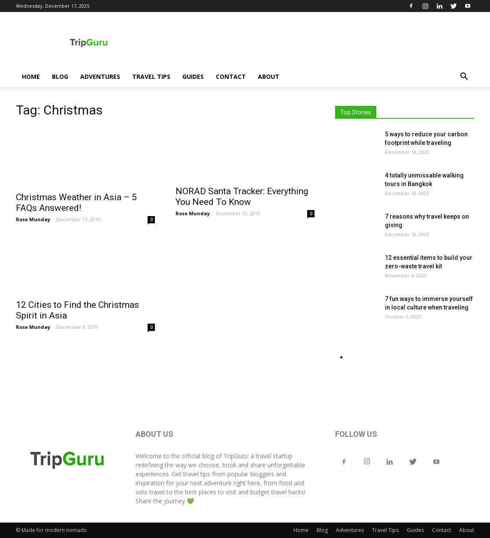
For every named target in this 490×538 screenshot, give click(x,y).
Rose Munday (33, 219)
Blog (60, 76)
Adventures (100, 76)
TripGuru (236, 456)
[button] (464, 77)
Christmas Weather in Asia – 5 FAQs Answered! (76, 202)
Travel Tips (151, 76)
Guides (193, 76)
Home (31, 76)
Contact (231, 76)
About (268, 76)
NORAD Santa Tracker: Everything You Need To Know (241, 196)
